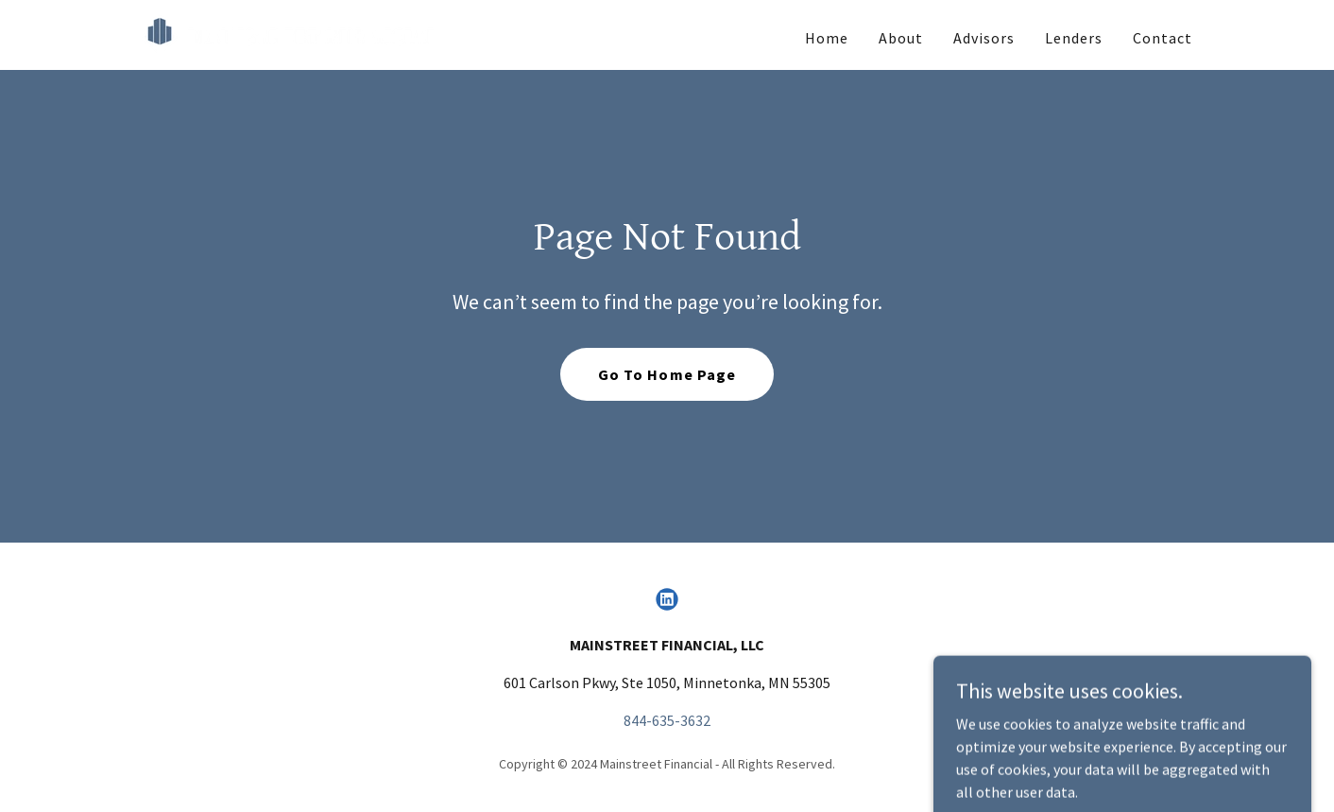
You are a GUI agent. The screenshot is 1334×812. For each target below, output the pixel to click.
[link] (290, 33)
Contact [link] (1162, 37)
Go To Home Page (666, 374)
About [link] (901, 37)
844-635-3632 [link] (667, 720)
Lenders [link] (1074, 37)
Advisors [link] (984, 37)
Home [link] (826, 37)
